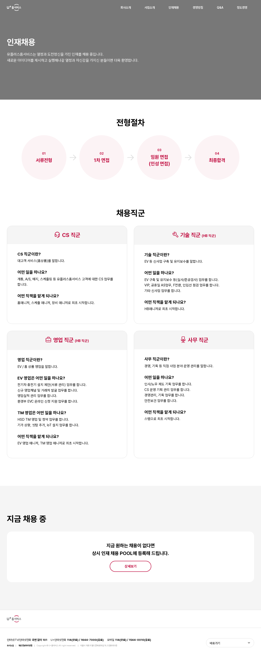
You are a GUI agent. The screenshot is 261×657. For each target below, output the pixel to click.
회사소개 (125, 7)
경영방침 (198, 7)
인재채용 (174, 7)
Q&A (220, 7)
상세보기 (131, 566)
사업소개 (149, 7)
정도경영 (242, 7)
